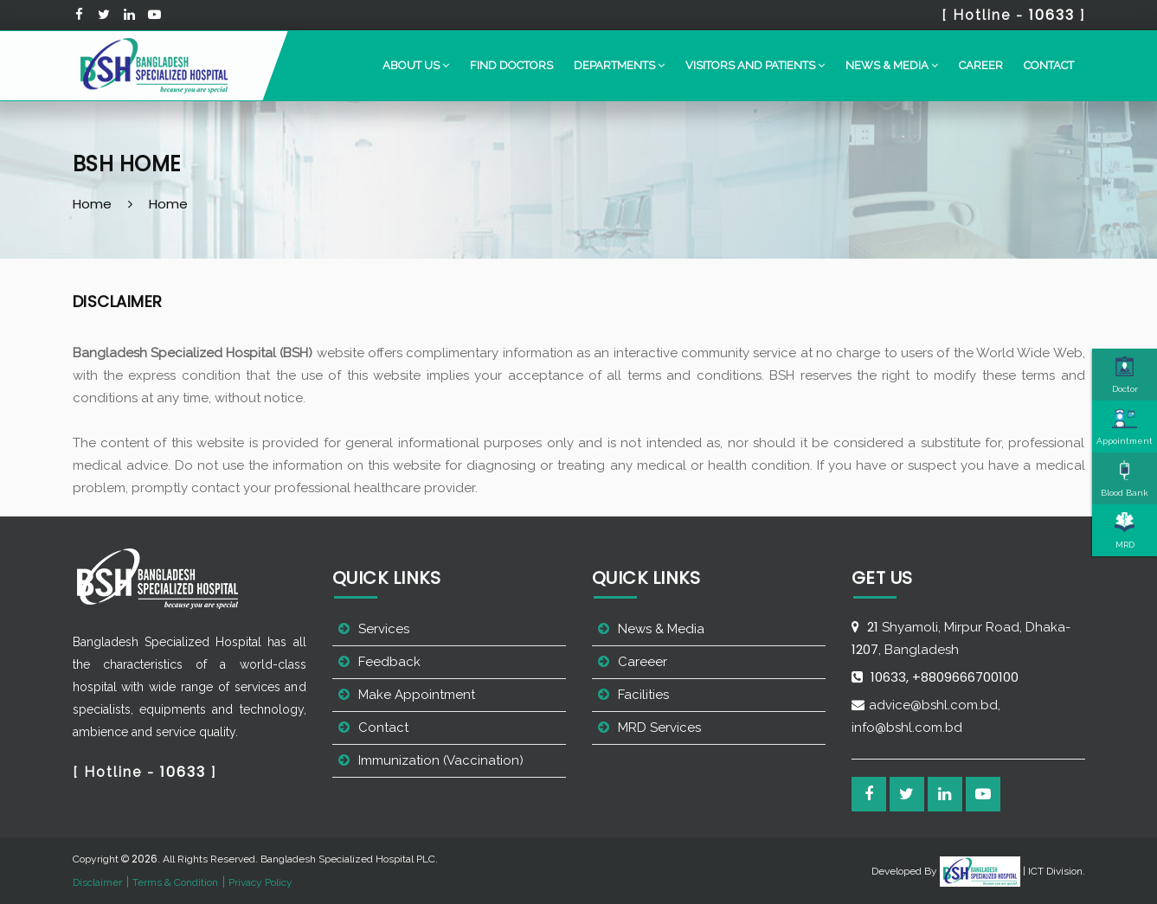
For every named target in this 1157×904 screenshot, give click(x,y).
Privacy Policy (260, 882)
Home (92, 204)
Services (383, 629)
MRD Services (659, 727)
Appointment (1124, 426)
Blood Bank (1124, 478)
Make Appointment (416, 694)
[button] (416, 65)
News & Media (661, 629)
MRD (1125, 530)
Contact (1049, 65)
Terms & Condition (175, 882)
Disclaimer (97, 882)
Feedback (389, 662)
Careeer (642, 662)
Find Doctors (511, 65)
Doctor (1125, 374)
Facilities (643, 694)
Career (981, 65)
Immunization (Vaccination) (441, 760)
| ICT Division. (1012, 871)
